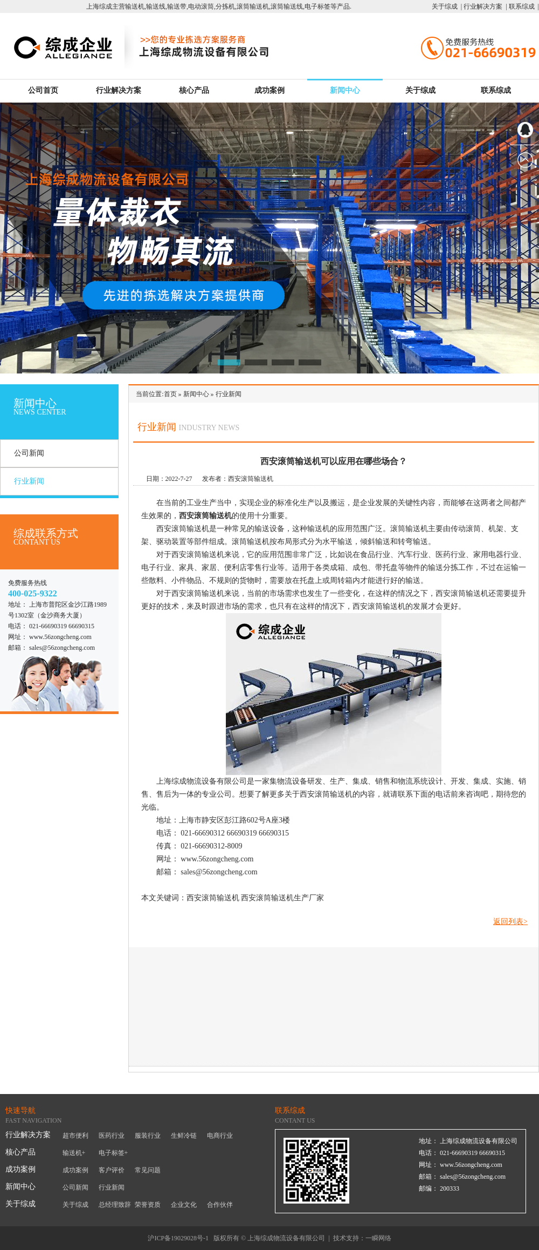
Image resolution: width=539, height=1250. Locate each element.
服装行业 (148, 1135)
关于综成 (420, 90)
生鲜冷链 (184, 1135)
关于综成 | (447, 6)
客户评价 (112, 1170)
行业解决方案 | (484, 6)
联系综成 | (523, 6)
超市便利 (75, 1135)
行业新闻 (29, 481)
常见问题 (148, 1170)
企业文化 (184, 1204)
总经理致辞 (115, 1204)
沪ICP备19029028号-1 (178, 1238)
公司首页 (43, 90)
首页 (170, 394)
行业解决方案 (118, 90)
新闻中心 (345, 90)
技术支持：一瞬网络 (362, 1238)
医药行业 (112, 1135)
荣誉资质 (148, 1204)
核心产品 (194, 90)
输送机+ (74, 1153)
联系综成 (496, 90)
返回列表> (510, 922)
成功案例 (269, 90)
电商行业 (220, 1135)
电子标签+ (113, 1153)
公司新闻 (29, 453)
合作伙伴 (220, 1204)
